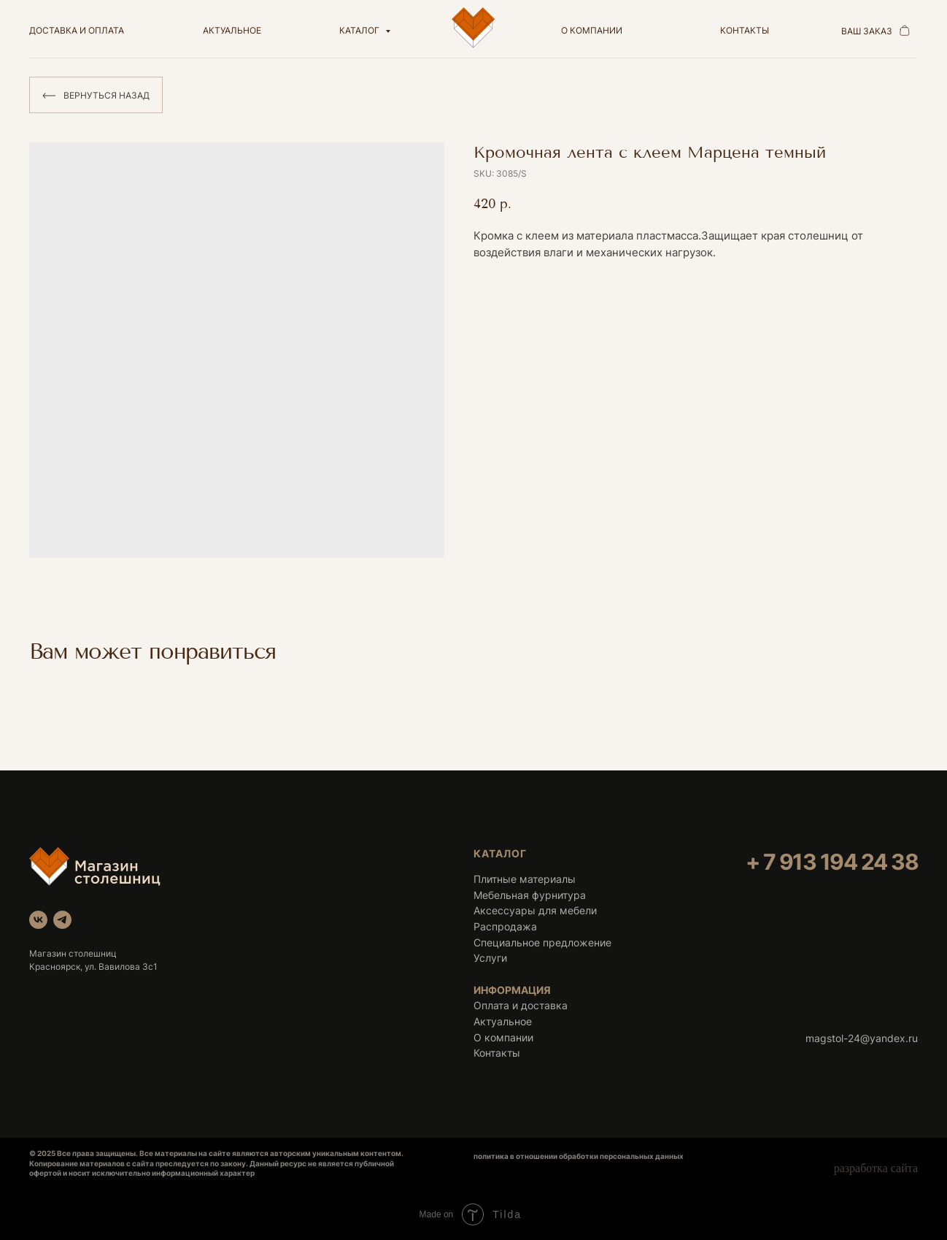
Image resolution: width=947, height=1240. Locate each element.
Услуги (490, 958)
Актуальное (503, 1021)
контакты (744, 30)
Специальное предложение (542, 942)
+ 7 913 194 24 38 (832, 862)
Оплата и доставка (521, 1005)
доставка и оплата (76, 30)
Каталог (360, 30)
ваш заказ (866, 31)
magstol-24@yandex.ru (861, 1038)
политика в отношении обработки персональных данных (579, 1156)
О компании (503, 1037)
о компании (591, 30)
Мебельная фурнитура (530, 895)
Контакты (497, 1052)
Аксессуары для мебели (535, 910)
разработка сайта (876, 1168)
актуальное (232, 30)
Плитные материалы (525, 879)
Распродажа (505, 926)
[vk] (38, 920)
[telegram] (62, 920)
